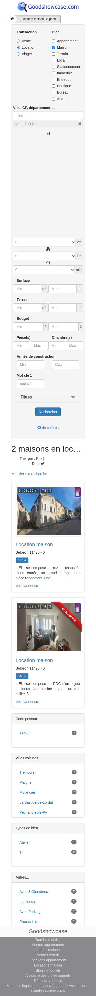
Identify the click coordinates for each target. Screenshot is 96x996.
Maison (60, 47)
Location (26, 47)
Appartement (65, 41)
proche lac (28, 922)
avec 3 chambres (33, 892)
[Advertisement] (48, 187)
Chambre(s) (62, 337)
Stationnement (66, 67)
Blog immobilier (48, 970)
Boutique (61, 86)
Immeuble (62, 73)
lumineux (27, 902)
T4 (21, 852)
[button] (80, 123)
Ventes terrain (48, 955)
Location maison (34, 544)
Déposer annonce (48, 981)
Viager (24, 54)
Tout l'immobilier (48, 940)
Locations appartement (48, 960)
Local (59, 60)
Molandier (27, 792)
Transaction (27, 32)
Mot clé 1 (24, 375)
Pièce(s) (23, 337)
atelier (24, 842)
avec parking (29, 912)
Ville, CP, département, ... (34, 108)
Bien (56, 32)
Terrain (60, 54)
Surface (23, 280)
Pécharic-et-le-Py (33, 812)
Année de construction (36, 356)
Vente (24, 41)
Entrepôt (61, 79)
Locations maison (48, 965)
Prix (39, 458)
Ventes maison (48, 950)
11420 (24, 733)
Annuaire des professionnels (48, 975)
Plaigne (25, 782)
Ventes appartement (48, 945)
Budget (23, 318)
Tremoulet (27, 772)
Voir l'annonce (27, 586)
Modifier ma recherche (29, 474)
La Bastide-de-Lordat (36, 802)
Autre (59, 99)
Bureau (60, 92)
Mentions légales (20, 986)
